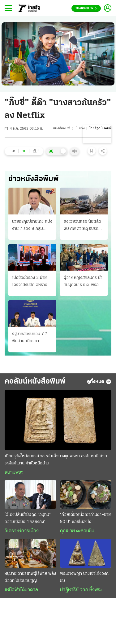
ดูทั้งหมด (99, 381)
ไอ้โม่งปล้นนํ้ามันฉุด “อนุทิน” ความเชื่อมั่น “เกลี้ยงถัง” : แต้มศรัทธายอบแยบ (28, 519)
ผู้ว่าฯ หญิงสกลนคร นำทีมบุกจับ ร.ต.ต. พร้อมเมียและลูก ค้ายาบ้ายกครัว (83, 282)
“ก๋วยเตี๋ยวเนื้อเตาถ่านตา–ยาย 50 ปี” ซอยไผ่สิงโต (85, 518)
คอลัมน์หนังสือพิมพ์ (35, 381)
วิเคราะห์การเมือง (22, 531)
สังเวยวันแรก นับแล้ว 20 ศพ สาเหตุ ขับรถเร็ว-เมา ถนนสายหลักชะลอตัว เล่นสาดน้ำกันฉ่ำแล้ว (82, 225)
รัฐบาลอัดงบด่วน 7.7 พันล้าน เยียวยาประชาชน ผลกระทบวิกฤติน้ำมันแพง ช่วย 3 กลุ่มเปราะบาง (32, 338)
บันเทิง (80, 128)
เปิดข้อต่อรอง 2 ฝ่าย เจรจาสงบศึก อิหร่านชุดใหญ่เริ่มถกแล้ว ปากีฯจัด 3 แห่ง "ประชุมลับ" (32, 282)
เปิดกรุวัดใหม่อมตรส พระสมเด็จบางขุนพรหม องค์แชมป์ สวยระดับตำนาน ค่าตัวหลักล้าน (56, 460)
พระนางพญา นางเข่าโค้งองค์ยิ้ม (84, 577)
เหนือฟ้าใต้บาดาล (21, 590)
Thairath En (86, 8)
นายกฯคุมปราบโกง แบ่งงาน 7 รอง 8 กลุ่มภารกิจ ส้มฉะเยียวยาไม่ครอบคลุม (32, 225)
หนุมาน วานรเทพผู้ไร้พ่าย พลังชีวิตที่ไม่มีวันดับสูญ (30, 577)
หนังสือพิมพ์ (61, 128)
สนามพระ (14, 472)
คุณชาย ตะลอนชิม (77, 531)
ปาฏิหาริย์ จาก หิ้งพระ (81, 590)
